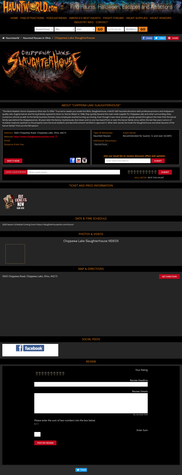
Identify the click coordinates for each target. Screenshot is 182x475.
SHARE (149, 38)
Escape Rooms (144, 464)
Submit (165, 172)
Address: (8, 132)
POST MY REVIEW (45, 442)
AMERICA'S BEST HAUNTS (85, 18)
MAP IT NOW (13, 160)
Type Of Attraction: (103, 132)
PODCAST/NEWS (57, 18)
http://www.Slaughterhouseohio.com (35, 136)
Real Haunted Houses (125, 464)
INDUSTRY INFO (83, 22)
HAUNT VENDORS (160, 18)
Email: (7, 140)
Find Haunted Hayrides (63, 464)
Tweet (83, 456)
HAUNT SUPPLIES (137, 18)
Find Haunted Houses (41, 464)
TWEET (162, 38)
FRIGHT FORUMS (113, 18)
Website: (8, 136)
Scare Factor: (129, 132)
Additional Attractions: (105, 140)
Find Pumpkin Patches (86, 464)
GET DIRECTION (169, 276)
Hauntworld (10, 37)
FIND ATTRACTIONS (32, 18)
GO (100, 29)
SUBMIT (158, 160)
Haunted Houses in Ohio (37, 37)
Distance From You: (14, 144)
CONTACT (102, 22)
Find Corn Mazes (105, 464)
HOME (14, 18)
